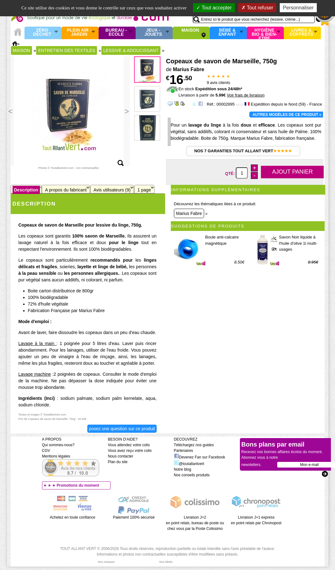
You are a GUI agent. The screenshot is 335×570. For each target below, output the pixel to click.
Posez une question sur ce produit (122, 428)
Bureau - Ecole (116, 32)
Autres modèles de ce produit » (286, 114)
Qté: (230, 173)
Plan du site (118, 462)
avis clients (218, 82)
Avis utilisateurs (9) (112, 189)
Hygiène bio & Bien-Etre (264, 33)
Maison (190, 30)
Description (26, 189)
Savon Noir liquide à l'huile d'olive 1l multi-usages (298, 243)
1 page (144, 189)
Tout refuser (257, 7)
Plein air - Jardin (79, 32)
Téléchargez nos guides (194, 445)
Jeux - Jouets (153, 32)
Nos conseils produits (192, 475)
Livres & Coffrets (301, 32)
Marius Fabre (189, 213)
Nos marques (106, 561)
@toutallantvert (189, 464)
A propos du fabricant (66, 189)
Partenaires (183, 450)
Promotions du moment (78, 485)
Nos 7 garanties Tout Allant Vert (243, 151)
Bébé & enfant (227, 32)
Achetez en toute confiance (72, 517)
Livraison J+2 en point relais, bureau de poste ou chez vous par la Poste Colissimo (195, 523)
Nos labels (165, 561)
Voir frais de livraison (245, 95)
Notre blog (182, 469)
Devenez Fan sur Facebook (199, 457)
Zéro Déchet (42, 32)
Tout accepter (214, 7)
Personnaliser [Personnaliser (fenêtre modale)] (298, 7)
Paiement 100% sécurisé (134, 517)
